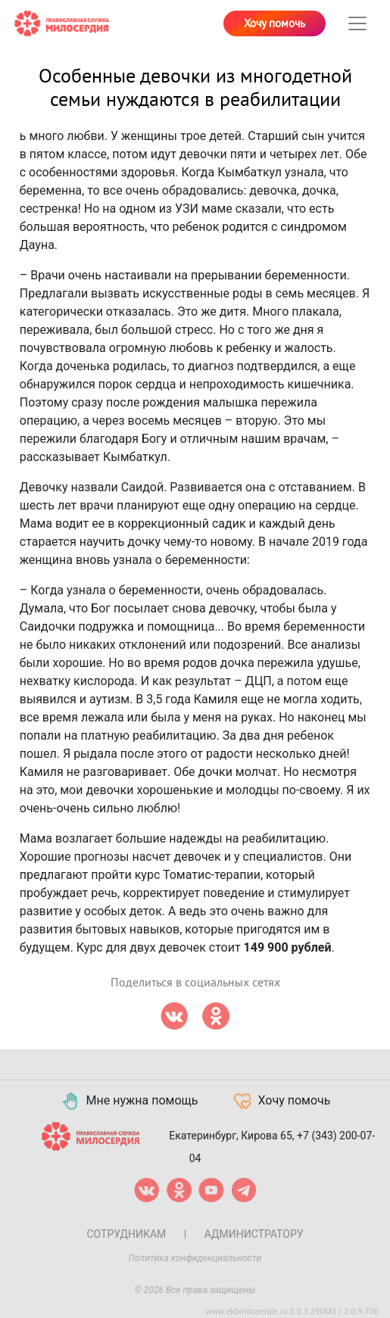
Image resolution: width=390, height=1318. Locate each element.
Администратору (254, 1234)
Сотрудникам (126, 1234)
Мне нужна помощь (129, 1101)
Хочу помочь (274, 23)
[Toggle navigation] (357, 23)
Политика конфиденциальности (195, 1258)
